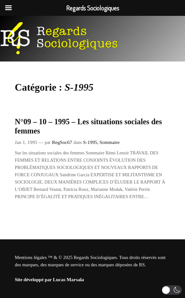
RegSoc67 (62, 142)
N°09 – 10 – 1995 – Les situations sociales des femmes (88, 126)
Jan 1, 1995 (26, 142)
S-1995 (90, 142)
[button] (172, 290)
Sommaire (109, 142)
